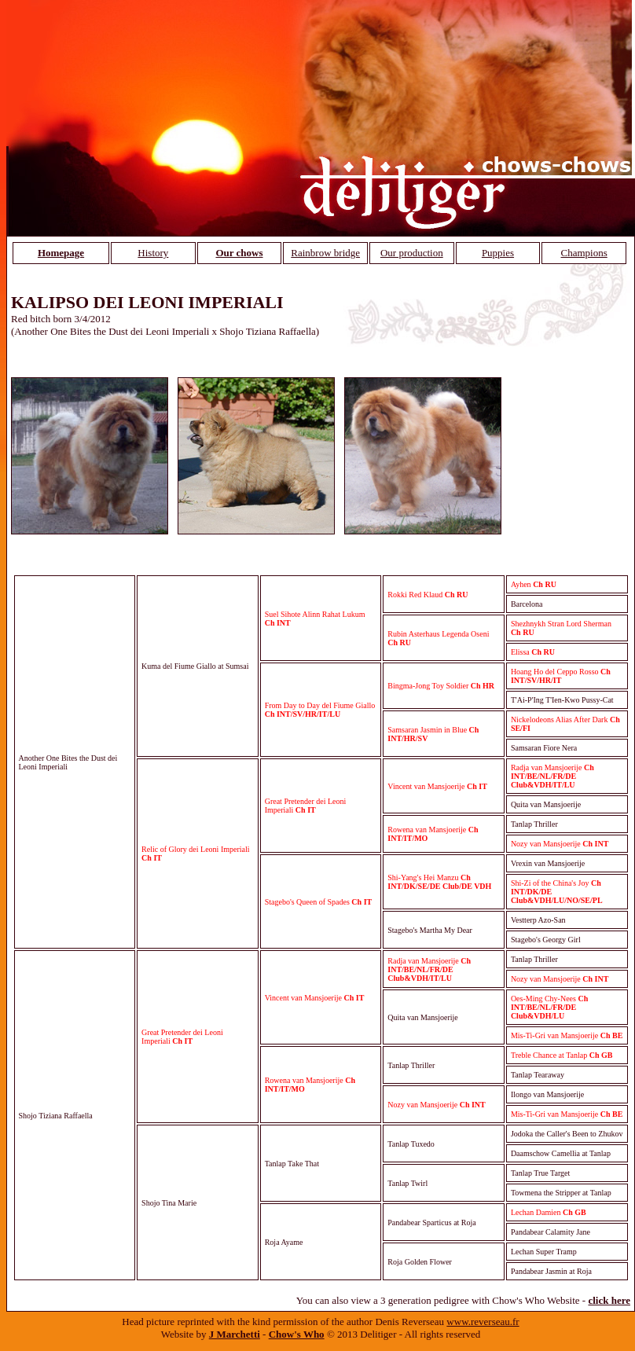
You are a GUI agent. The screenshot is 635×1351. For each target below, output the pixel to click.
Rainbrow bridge (325, 253)
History (153, 253)
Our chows (238, 253)
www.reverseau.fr (482, 1321)
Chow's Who (297, 1334)
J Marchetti (234, 1334)
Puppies (498, 253)
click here (609, 1300)
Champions (584, 253)
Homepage (61, 253)
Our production (411, 253)
